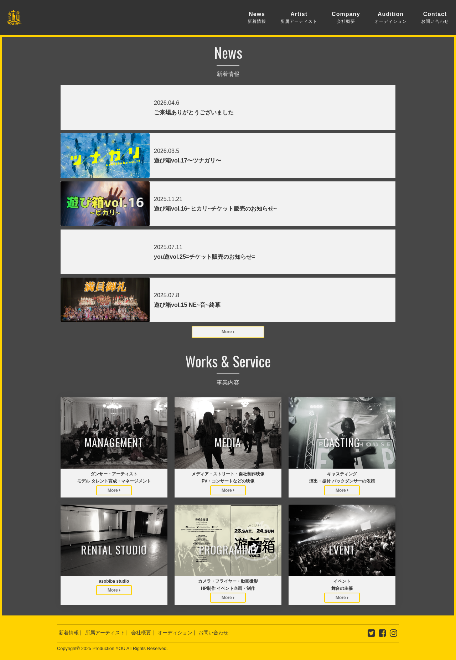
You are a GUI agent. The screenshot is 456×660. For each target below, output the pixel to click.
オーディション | (176, 632)
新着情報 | (70, 632)
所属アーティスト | (106, 632)
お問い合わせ (213, 632)
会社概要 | (142, 632)
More (228, 331)
